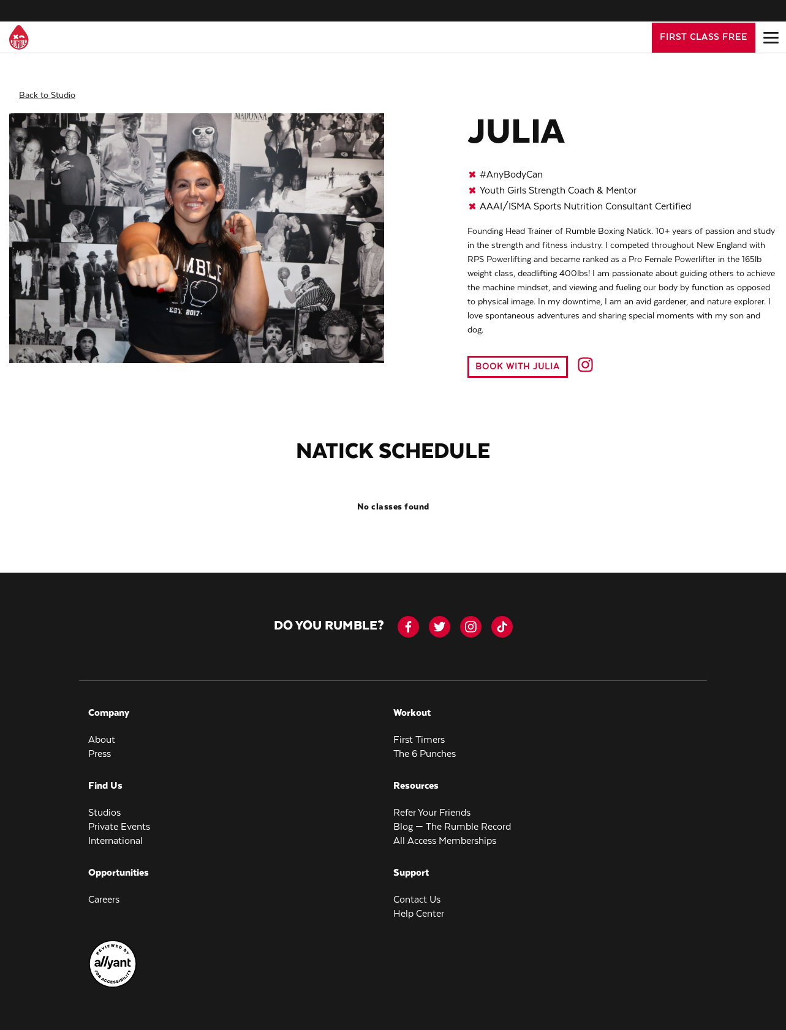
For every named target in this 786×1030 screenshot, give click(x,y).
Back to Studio (47, 86)
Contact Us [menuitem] (416, 890)
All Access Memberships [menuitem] (444, 831)
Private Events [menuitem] (119, 817)
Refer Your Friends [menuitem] (431, 803)
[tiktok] (502, 617)
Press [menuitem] (99, 744)
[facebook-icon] (408, 617)
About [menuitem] (101, 730)
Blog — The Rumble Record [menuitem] (452, 817)
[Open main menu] (770, 37)
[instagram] (471, 617)
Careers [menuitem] (103, 890)
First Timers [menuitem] (419, 730)
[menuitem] (112, 976)
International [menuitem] (115, 831)
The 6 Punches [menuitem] (424, 744)
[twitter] (439, 617)
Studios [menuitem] (104, 803)
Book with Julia (517, 357)
